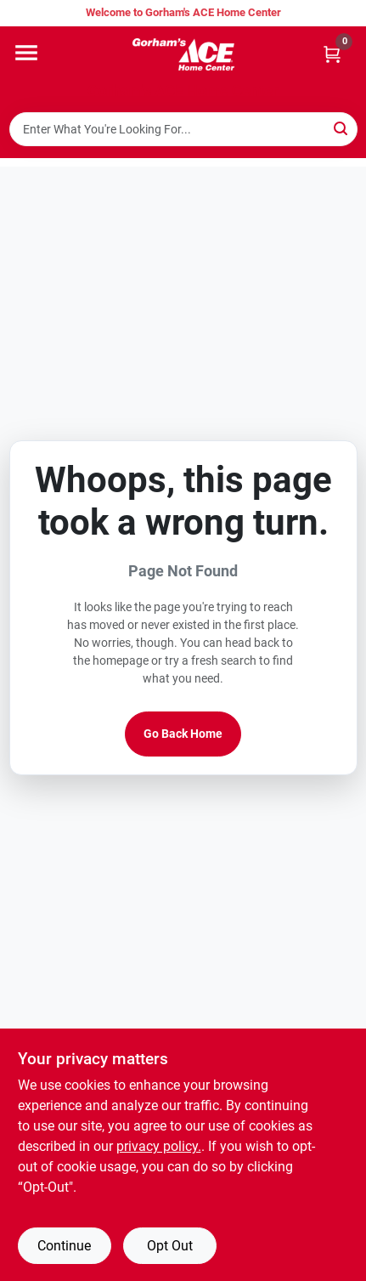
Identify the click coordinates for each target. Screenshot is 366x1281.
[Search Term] (183, 129)
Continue (64, 1246)
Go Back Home (183, 733)
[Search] (341, 128)
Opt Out (170, 1246)
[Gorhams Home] (183, 54)
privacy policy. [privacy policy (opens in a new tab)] (158, 1146)
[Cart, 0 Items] (332, 54)
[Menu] (26, 53)
